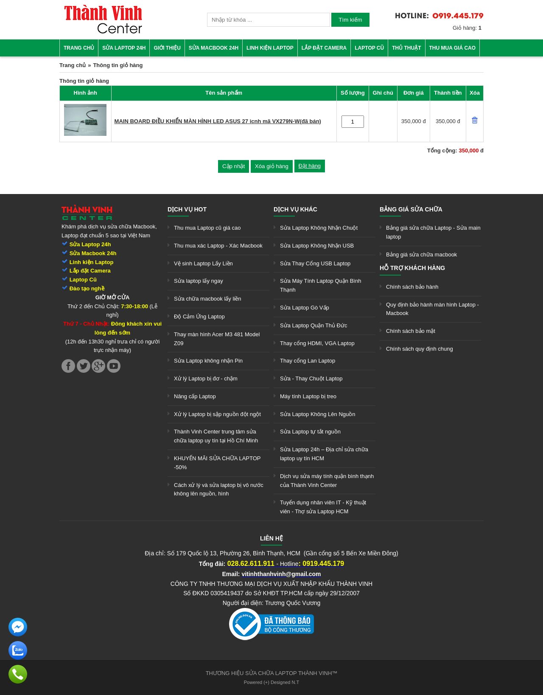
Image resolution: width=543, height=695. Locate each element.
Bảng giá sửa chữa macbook (421, 254)
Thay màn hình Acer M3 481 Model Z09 (217, 338)
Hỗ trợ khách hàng (412, 267)
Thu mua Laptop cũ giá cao (207, 228)
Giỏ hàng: (467, 28)
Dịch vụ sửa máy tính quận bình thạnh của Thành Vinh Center (327, 480)
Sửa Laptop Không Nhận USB (317, 245)
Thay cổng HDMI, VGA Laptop (317, 343)
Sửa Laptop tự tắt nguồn (310, 431)
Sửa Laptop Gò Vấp (304, 307)
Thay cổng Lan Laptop (307, 360)
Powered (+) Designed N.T (271, 682)
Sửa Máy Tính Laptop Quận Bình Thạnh (320, 285)
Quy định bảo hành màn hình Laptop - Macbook (432, 309)
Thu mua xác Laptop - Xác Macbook (218, 245)
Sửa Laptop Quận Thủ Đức (313, 325)
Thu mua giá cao (452, 48)
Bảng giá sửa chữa (411, 209)
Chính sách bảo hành (412, 287)
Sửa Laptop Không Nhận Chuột (319, 228)
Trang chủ (79, 48)
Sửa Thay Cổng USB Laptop (315, 263)
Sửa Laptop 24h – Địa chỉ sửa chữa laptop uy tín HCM (324, 453)
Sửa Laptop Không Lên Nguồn (317, 414)
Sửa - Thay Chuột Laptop (311, 378)
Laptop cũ (369, 48)
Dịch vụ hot (187, 209)
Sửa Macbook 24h (213, 48)
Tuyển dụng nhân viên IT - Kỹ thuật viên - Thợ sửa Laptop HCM (323, 507)
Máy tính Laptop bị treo (308, 396)
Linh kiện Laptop (270, 48)
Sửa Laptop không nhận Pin (208, 360)
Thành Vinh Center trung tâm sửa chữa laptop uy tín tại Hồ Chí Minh (216, 436)
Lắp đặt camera (324, 48)
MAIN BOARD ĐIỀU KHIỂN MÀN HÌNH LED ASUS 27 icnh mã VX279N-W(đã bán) (218, 121)
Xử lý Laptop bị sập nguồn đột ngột (217, 414)
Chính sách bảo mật (410, 331)
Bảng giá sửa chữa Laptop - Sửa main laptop (433, 232)
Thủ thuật (406, 48)
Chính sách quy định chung (419, 349)
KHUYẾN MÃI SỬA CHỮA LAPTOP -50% (217, 462)
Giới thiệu (167, 48)
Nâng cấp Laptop (195, 396)
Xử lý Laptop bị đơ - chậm (206, 378)
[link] (103, 32)
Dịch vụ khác (295, 209)
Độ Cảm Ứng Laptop (199, 316)
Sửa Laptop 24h (124, 48)
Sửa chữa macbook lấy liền (207, 298)
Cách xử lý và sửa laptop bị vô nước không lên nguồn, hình (218, 489)
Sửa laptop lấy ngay (198, 281)
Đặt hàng (310, 166)
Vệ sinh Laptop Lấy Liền (203, 263)
